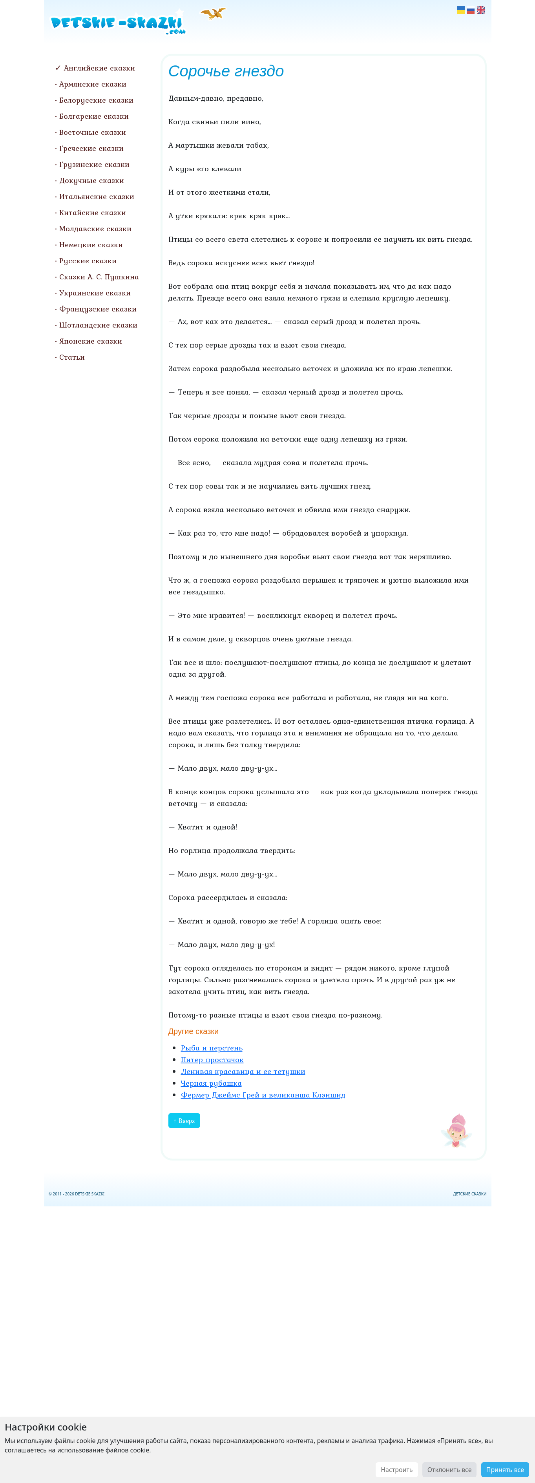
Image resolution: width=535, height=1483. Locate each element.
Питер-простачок (212, 1059)
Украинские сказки (95, 293)
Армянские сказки (92, 84)
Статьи (72, 357)
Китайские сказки (92, 212)
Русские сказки (88, 260)
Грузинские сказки (94, 164)
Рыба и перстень (212, 1048)
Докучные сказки (91, 180)
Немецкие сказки (91, 244)
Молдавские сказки (95, 228)
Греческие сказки (91, 148)
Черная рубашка (211, 1083)
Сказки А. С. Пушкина (99, 276)
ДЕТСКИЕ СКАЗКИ (469, 1194)
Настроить (397, 1469)
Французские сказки (98, 309)
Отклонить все (449, 1469)
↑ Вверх (184, 1120)
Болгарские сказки (94, 116)
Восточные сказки (92, 132)
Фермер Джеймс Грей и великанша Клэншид (263, 1095)
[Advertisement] (268, 1343)
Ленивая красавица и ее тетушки (243, 1071)
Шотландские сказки (98, 325)
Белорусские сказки (96, 100)
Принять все (505, 1469)
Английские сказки (99, 68)
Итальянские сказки (96, 196)
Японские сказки (90, 341)
